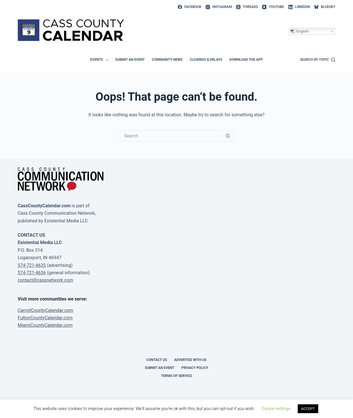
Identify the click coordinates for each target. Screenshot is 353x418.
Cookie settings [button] (276, 408)
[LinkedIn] (299, 7)
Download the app (246, 60)
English (300, 31)
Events (100, 59)
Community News (167, 60)
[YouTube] (273, 7)
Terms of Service (176, 376)
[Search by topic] (317, 60)
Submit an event (130, 60)
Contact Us (156, 360)
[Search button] (228, 135)
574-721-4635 (32, 265)
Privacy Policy (194, 368)
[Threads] (247, 7)
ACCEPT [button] (308, 409)
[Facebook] (189, 7)
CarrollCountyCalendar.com (45, 310)
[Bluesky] (324, 7)
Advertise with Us (190, 360)
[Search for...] (171, 135)
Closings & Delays (206, 60)
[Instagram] (219, 7)
